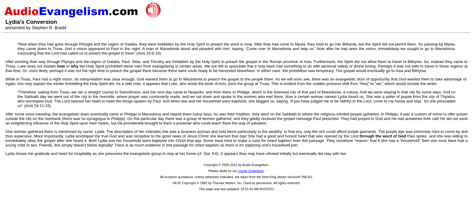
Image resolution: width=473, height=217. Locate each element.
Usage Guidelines (251, 171)
